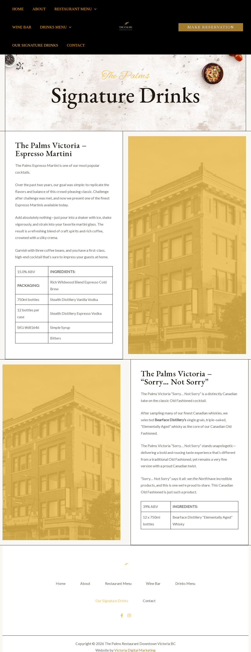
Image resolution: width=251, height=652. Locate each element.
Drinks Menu (54, 27)
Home (17, 9)
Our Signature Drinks (35, 45)
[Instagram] (129, 617)
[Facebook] (122, 617)
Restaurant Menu (73, 9)
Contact (74, 45)
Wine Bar (21, 27)
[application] (91, 9)
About (37, 9)
